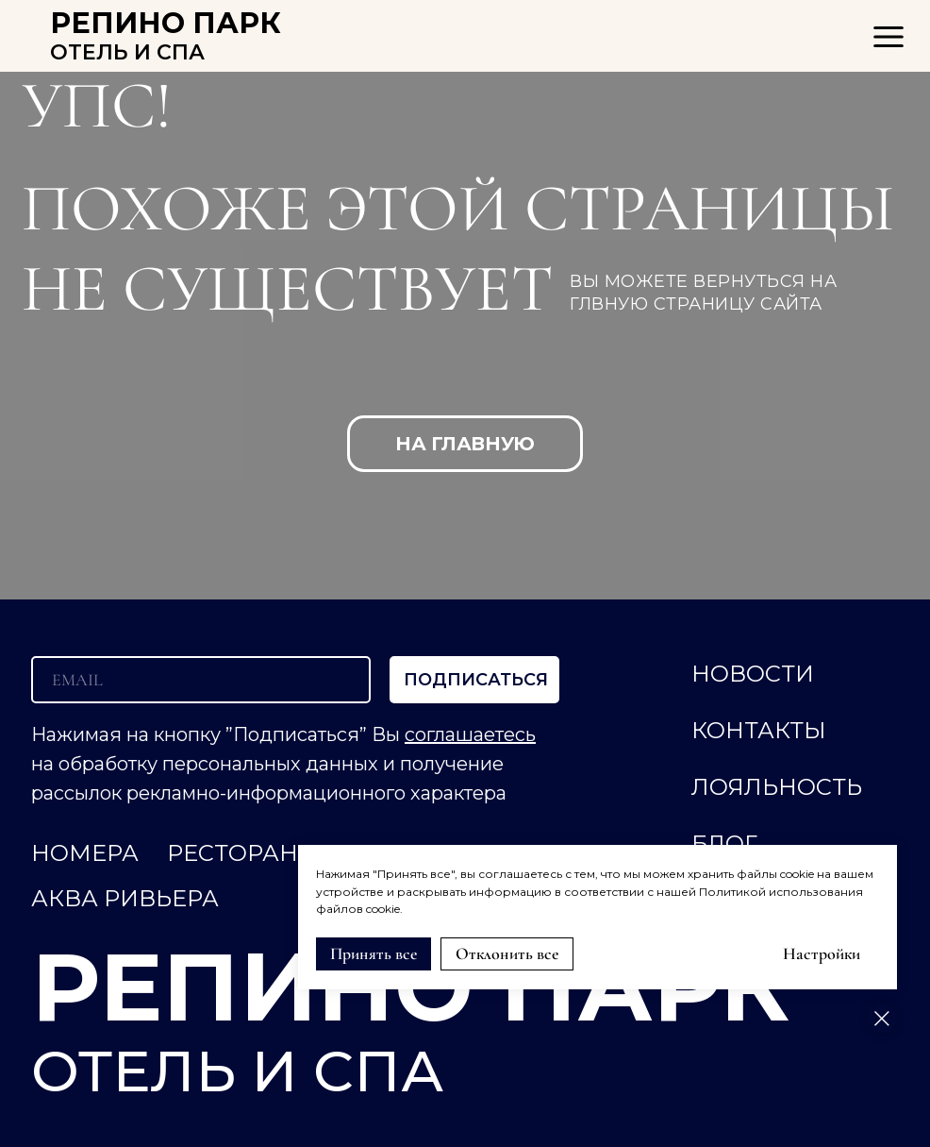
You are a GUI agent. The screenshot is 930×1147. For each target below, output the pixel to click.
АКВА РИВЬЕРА (125, 898)
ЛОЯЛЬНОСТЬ (776, 787)
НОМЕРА (85, 853)
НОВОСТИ (752, 673)
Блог (724, 843)
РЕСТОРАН (232, 853)
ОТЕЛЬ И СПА (127, 52)
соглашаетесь (470, 734)
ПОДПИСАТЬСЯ (476, 679)
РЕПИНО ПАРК (165, 23)
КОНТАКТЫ (758, 730)
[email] (201, 679)
